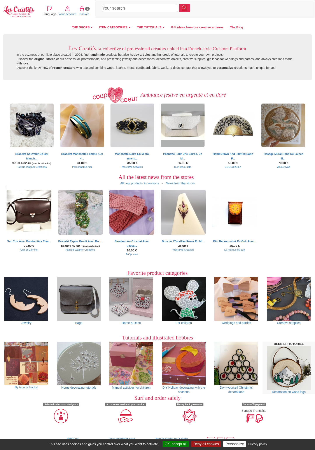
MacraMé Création (132, 166)
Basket (291, 8)
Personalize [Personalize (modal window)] (235, 444)
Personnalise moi (82, 166)
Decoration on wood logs (289, 370)
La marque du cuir (234, 249)
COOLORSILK (233, 166)
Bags (79, 301)
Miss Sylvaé (283, 166)
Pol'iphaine (132, 254)
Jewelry (26, 301)
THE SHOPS (82, 27)
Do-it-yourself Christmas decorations (236, 368)
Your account (275, 8)
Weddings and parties (236, 301)
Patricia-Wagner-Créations (32, 166)
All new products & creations (139, 183)
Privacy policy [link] (257, 444)
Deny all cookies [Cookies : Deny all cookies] (206, 444)
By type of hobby (26, 365)
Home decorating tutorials (79, 365)
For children (184, 301)
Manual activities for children (131, 365)
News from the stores (180, 183)
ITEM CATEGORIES (114, 27)
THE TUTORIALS (150, 27)
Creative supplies (289, 301)
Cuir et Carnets (182, 166)
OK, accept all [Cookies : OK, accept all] (176, 444)
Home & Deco (131, 301)
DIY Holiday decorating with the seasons (184, 368)
